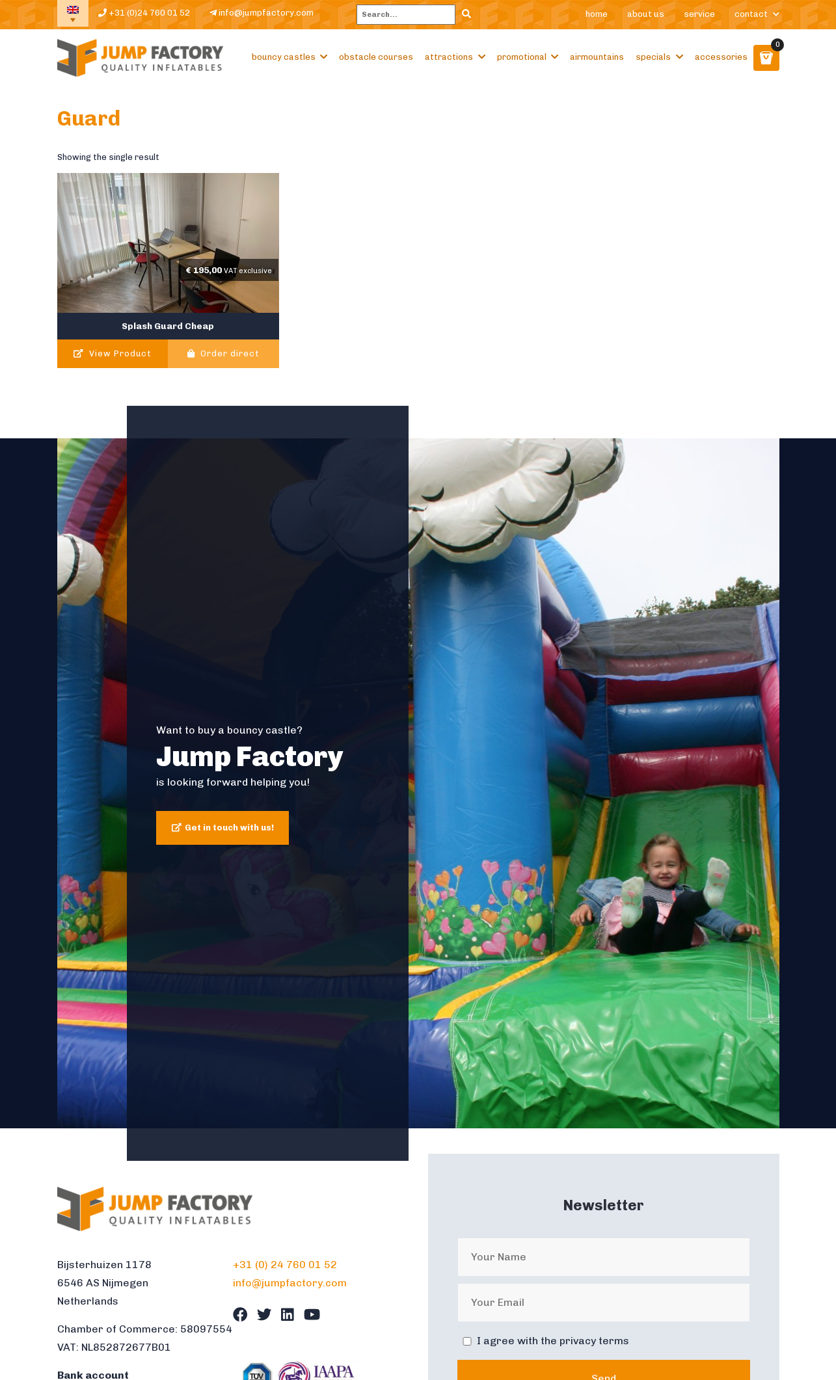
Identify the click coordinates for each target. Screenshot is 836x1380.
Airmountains (597, 57)
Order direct (223, 353)
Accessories (721, 57)
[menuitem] (72, 13)
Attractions (449, 57)
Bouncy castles (284, 57)
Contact (751, 14)
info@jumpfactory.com (261, 13)
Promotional (521, 57)
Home (597, 14)
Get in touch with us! (229, 827)
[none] (72, 13)
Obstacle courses (376, 57)
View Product (112, 353)
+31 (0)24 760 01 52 (144, 13)
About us (645, 14)
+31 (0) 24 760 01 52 (285, 1264)
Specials (653, 57)
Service (699, 14)
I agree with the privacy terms (553, 1340)
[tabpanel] (418, 783)
